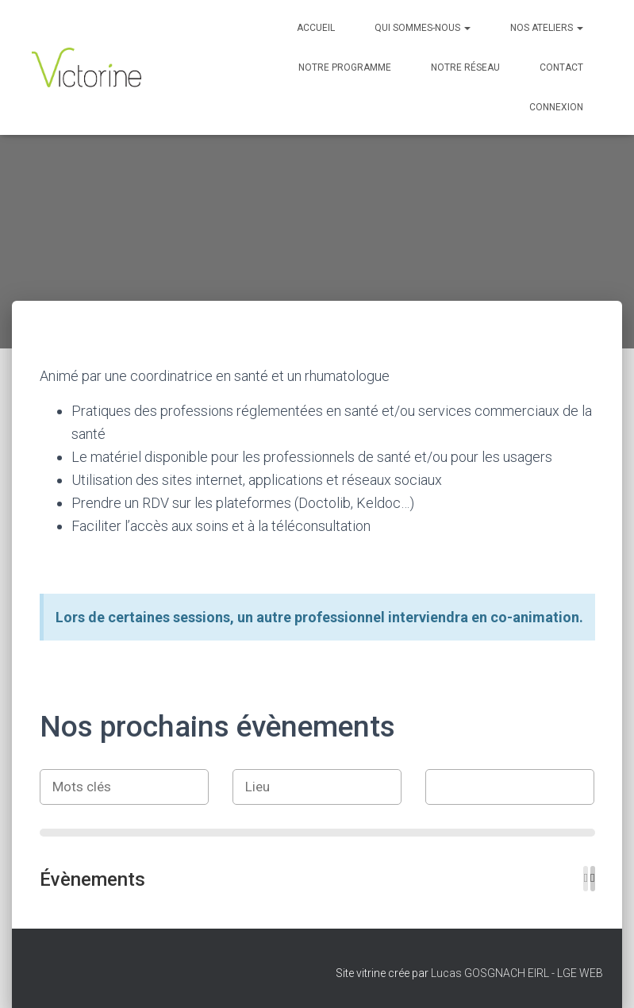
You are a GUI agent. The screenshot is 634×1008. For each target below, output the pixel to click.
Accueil (316, 27)
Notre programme (344, 67)
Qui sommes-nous (423, 27)
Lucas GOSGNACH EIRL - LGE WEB (517, 973)
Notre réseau (465, 67)
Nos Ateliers (546, 27)
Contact (561, 67)
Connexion (556, 107)
